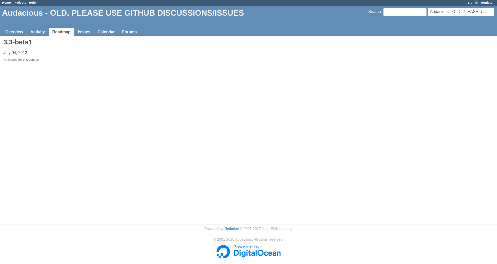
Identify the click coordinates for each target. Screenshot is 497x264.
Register (487, 2)
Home (6, 2)
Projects (20, 2)
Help (32, 2)
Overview (14, 32)
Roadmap (61, 32)
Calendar (106, 32)
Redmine (231, 229)
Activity (37, 32)
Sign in (473, 2)
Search (374, 11)
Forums (129, 32)
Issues (84, 32)
